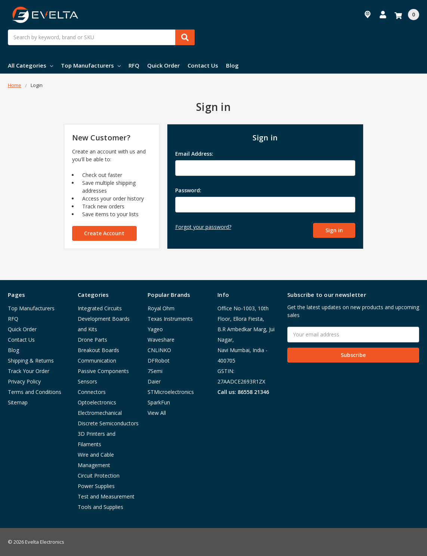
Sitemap (18, 402)
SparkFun (159, 402)
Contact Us (203, 65)
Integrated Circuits (100, 308)
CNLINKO (159, 350)
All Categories (30, 65)
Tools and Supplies (100, 506)
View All (157, 412)
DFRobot (159, 360)
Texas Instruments (170, 318)
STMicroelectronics (171, 391)
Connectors (92, 391)
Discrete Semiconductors (108, 423)
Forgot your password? (203, 226)
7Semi (155, 371)
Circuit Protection (99, 475)
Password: (188, 190)
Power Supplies (96, 486)
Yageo (155, 329)
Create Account (104, 233)
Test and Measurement (106, 496)
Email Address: (194, 153)
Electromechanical (100, 412)
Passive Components (103, 371)
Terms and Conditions (34, 391)
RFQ (134, 65)
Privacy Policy (24, 381)
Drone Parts (92, 339)
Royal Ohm (161, 308)
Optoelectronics (97, 402)
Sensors (87, 381)
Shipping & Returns (31, 360)
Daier (154, 381)
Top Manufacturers (91, 65)
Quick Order (163, 65)
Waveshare (161, 339)
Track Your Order (28, 371)
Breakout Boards (98, 350)
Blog (232, 65)
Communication (97, 360)
